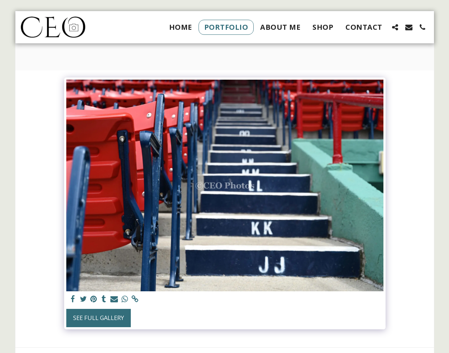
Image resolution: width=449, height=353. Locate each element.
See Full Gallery (98, 318)
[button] (395, 27)
